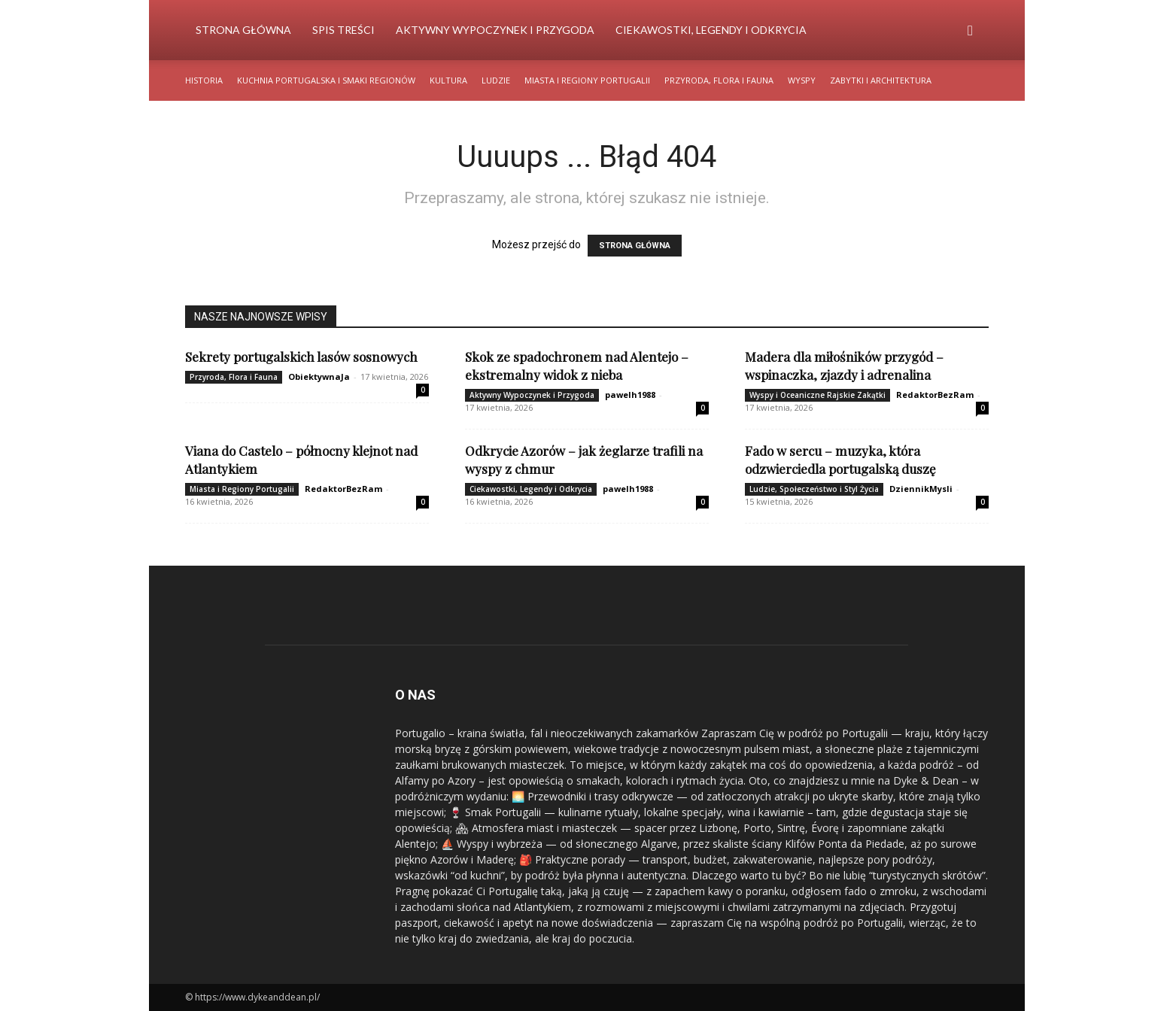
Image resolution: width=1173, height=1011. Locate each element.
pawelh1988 (630, 394)
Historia (204, 80)
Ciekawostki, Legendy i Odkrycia (711, 29)
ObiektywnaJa (319, 376)
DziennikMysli (921, 488)
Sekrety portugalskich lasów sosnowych (301, 356)
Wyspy (802, 80)
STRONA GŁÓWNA (634, 245)
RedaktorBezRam (935, 394)
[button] (971, 31)
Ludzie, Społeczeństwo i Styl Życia (814, 489)
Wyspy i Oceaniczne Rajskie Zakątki (817, 395)
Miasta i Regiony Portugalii (587, 80)
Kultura (448, 80)
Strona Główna (243, 29)
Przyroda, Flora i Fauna (718, 80)
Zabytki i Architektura (880, 80)
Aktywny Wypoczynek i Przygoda (495, 29)
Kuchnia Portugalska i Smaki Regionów (326, 80)
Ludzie (496, 80)
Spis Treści (343, 29)
